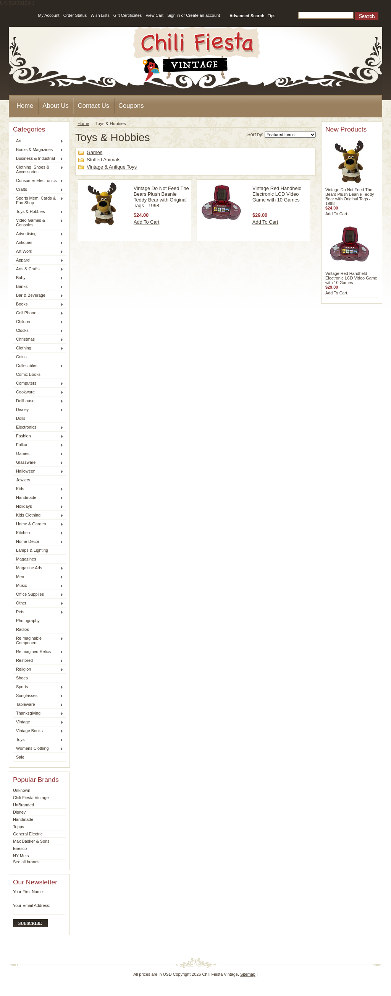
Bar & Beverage (38, 295)
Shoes (22, 678)
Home (83, 123)
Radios (22, 629)
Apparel (38, 260)
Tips (271, 15)
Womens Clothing (38, 748)
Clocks (38, 330)
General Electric (27, 834)
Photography (28, 620)
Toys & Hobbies (38, 211)
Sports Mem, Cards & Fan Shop (38, 200)
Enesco (20, 848)
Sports (38, 687)
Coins (21, 356)
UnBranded (23, 805)
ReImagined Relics (38, 652)
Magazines (26, 559)
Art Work (38, 251)
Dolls (20, 418)
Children (38, 322)
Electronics (38, 427)
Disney (38, 410)
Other (38, 603)
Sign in (173, 15)
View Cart (154, 15)
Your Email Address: (31, 905)
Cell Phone (38, 313)
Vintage (38, 722)
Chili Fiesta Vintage (31, 797)
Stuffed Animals (104, 159)
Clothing (38, 348)
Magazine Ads (38, 568)
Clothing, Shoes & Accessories (38, 169)
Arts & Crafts (38, 269)
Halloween (38, 471)
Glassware (38, 462)
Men (38, 577)
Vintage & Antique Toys (112, 167)
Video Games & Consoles (38, 222)
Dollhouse (38, 401)
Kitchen (38, 533)
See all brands (26, 862)
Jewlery (23, 480)
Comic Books (28, 374)
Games (38, 454)
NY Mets (21, 855)
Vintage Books (38, 731)
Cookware (38, 392)
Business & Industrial (38, 158)
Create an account (203, 15)
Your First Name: (28, 891)
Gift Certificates (127, 15)
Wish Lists (100, 15)
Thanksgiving (38, 713)
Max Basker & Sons (31, 841)
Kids (38, 489)
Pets (38, 612)
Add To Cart (146, 222)
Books (38, 304)
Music (38, 585)
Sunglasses (38, 696)
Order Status (75, 15)
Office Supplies (38, 594)
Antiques (38, 242)
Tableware (38, 704)
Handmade (38, 497)
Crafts (38, 189)
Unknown (21, 790)
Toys (38, 740)
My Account (48, 15)
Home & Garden (38, 524)
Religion (38, 669)
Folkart (38, 445)
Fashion (38, 436)
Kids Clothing (38, 515)
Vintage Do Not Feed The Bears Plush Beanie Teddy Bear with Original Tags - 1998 (161, 196)
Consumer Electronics (38, 181)
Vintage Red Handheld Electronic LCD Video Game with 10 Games (277, 194)
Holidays (38, 506)
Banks (38, 286)
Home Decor (38, 541)
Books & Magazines (38, 150)
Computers (38, 383)
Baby (38, 278)
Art (38, 141)
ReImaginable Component (38, 640)
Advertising (38, 234)
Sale (20, 757)
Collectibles (38, 366)
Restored (38, 660)
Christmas (38, 339)
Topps (18, 826)
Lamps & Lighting (32, 550)
